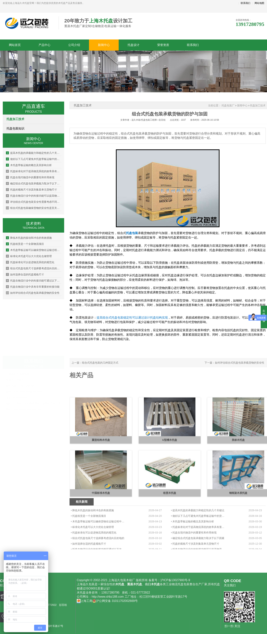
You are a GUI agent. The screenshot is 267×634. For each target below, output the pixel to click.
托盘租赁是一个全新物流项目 (25, 243)
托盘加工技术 (15, 119)
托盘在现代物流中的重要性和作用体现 (30, 177)
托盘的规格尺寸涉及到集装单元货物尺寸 (31, 189)
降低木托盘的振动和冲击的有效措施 (29, 237)
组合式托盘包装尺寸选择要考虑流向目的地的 (33, 268)
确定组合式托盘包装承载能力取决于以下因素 (33, 183)
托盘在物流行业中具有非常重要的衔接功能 (33, 286)
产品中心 (44, 45)
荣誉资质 (163, 45)
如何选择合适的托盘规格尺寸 (25, 274)
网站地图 (259, 3)
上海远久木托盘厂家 (28, 23)
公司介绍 (74, 45)
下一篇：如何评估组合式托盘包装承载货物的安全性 (234, 368)
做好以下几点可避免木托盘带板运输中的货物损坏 (33, 159)
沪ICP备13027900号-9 (175, 621)
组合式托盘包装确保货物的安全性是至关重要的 (33, 207)
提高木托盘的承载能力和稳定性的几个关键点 (33, 152)
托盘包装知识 (15, 128)
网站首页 (15, 45)
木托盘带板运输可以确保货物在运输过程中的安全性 (33, 250)
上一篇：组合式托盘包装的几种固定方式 (95, 368)
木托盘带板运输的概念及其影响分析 (29, 165)
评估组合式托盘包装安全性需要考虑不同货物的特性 (33, 201)
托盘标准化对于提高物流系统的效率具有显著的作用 (33, 171)
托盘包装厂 (228, 105)
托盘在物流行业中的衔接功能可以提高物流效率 (33, 195)
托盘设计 (133, 45)
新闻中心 (104, 45)
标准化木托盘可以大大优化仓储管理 (29, 256)
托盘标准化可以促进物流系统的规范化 (30, 262)
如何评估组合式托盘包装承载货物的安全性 (33, 292)
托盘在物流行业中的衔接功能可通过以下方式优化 (33, 280)
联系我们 (245, 3)
